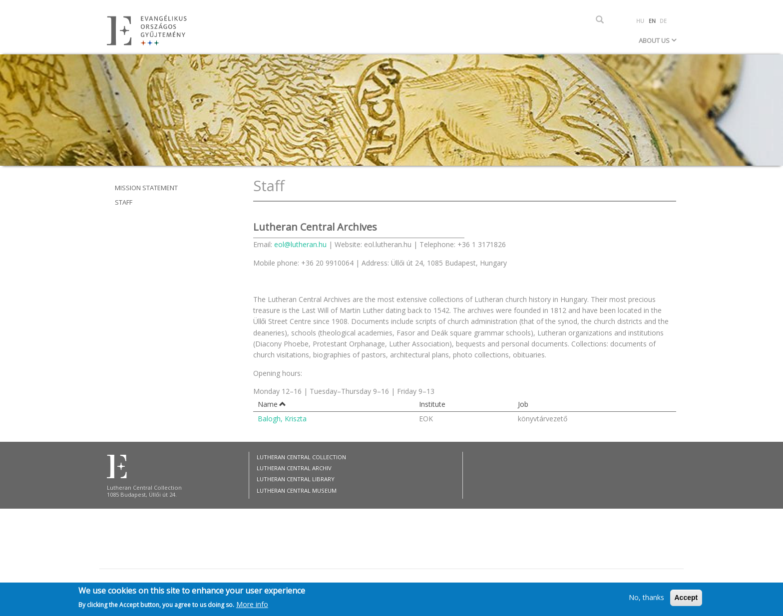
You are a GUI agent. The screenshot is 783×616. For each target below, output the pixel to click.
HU (640, 20)
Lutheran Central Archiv (294, 468)
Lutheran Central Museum (297, 490)
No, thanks (646, 599)
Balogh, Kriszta (282, 418)
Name (272, 404)
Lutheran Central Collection (301, 457)
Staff (123, 202)
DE (663, 20)
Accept (686, 600)
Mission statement (146, 187)
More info (252, 606)
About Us (655, 40)
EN (652, 20)
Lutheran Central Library (296, 479)
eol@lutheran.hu (300, 244)
